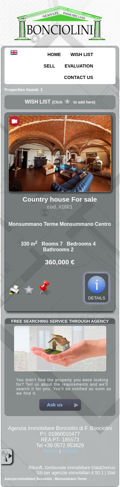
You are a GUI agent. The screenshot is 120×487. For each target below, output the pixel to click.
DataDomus (103, 467)
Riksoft (35, 467)
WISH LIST (81, 54)
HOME (54, 54)
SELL (49, 65)
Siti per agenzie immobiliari (63, 472)
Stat (111, 472)
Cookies (70, 451)
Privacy (50, 451)
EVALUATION (79, 65)
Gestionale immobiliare (67, 467)
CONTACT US (78, 77)
